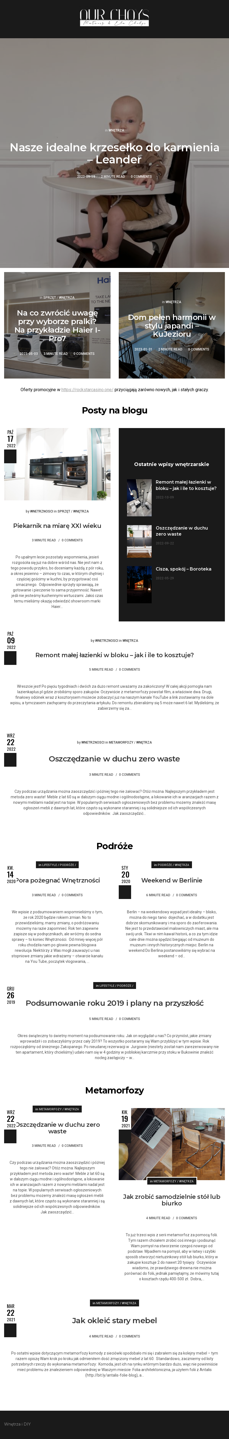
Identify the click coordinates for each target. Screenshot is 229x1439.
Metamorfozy (121, 742)
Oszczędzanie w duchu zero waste (114, 758)
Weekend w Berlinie (171, 880)
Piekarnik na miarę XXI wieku (57, 526)
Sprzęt (49, 298)
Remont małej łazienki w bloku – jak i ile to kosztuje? (114, 655)
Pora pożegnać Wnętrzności (57, 880)
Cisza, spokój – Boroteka (183, 569)
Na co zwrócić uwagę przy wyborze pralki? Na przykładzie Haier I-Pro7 (57, 325)
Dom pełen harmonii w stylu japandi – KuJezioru (172, 326)
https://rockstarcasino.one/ (87, 389)
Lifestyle (49, 865)
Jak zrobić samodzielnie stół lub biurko (171, 1200)
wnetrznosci (41, 511)
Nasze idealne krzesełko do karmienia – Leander (114, 153)
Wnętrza (116, 130)
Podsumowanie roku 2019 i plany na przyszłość (115, 1003)
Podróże (67, 865)
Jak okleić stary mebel (114, 1320)
